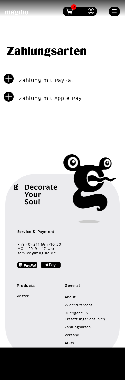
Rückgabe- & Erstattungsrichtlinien (85, 316)
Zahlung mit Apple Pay (50, 98)
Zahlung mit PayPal (46, 80)
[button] (114, 11)
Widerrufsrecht (78, 305)
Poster (23, 296)
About (70, 297)
